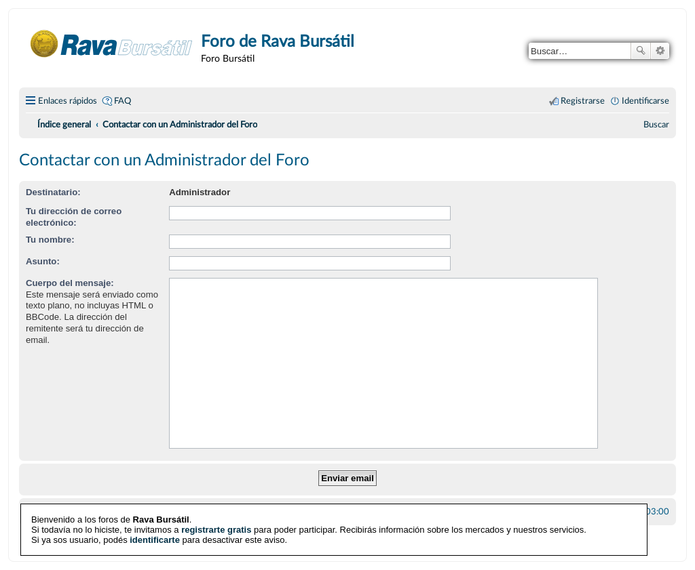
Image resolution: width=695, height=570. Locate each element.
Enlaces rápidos (67, 101)
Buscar (641, 51)
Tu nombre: (50, 240)
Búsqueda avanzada (660, 51)
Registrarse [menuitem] (583, 101)
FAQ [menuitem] (122, 101)
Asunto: (43, 261)
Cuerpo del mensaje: (70, 283)
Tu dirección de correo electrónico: (73, 217)
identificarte (155, 539)
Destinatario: (53, 192)
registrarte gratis (216, 529)
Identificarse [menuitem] (645, 101)
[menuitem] (656, 124)
